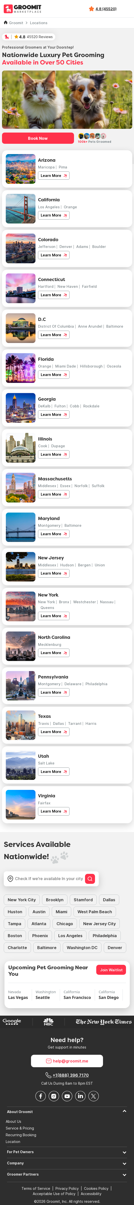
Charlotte (17, 947)
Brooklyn (55, 899)
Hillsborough (91, 366)
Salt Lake (46, 763)
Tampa (14, 923)
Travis (43, 723)
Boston (15, 935)
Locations (39, 23)
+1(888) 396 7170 (67, 1075)
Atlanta (39, 923)
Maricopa (46, 167)
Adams (82, 246)
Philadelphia (97, 684)
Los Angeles (49, 207)
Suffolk (98, 486)
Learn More (54, 175)
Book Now (38, 138)
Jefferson (47, 246)
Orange (70, 207)
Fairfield (89, 286)
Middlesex (47, 486)
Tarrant (75, 723)
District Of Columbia (56, 326)
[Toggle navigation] (126, 9)
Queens (47, 607)
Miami (61, 911)
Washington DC (82, 947)
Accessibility (91, 1194)
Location (13, 1141)
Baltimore (114, 326)
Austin (39, 911)
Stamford (83, 899)
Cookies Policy (96, 1188)
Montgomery (49, 525)
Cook (42, 446)
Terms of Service (36, 1188)
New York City (22, 899)
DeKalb (44, 406)
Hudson (67, 565)
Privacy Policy (67, 1188)
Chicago (64, 923)
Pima (63, 167)
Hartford (46, 286)
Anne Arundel (90, 326)
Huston (15, 911)
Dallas (58, 723)
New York (46, 602)
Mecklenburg (49, 644)
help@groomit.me (67, 1061)
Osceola (114, 366)
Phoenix (40, 935)
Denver (66, 246)
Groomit (16, 23)
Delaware (73, 684)
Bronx (64, 602)
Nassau (107, 602)
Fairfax (44, 803)
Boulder (99, 246)
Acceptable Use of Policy (54, 1194)
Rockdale (91, 406)
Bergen (84, 565)
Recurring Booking (21, 1135)
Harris (91, 723)
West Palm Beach (95, 911)
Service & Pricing (20, 1128)
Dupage (58, 446)
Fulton (60, 406)
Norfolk (81, 486)
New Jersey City (99, 923)
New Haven (68, 286)
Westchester (84, 602)
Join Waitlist (111, 970)
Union (100, 565)
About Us (13, 1121)
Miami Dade (65, 366)
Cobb (74, 406)
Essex (65, 486)
